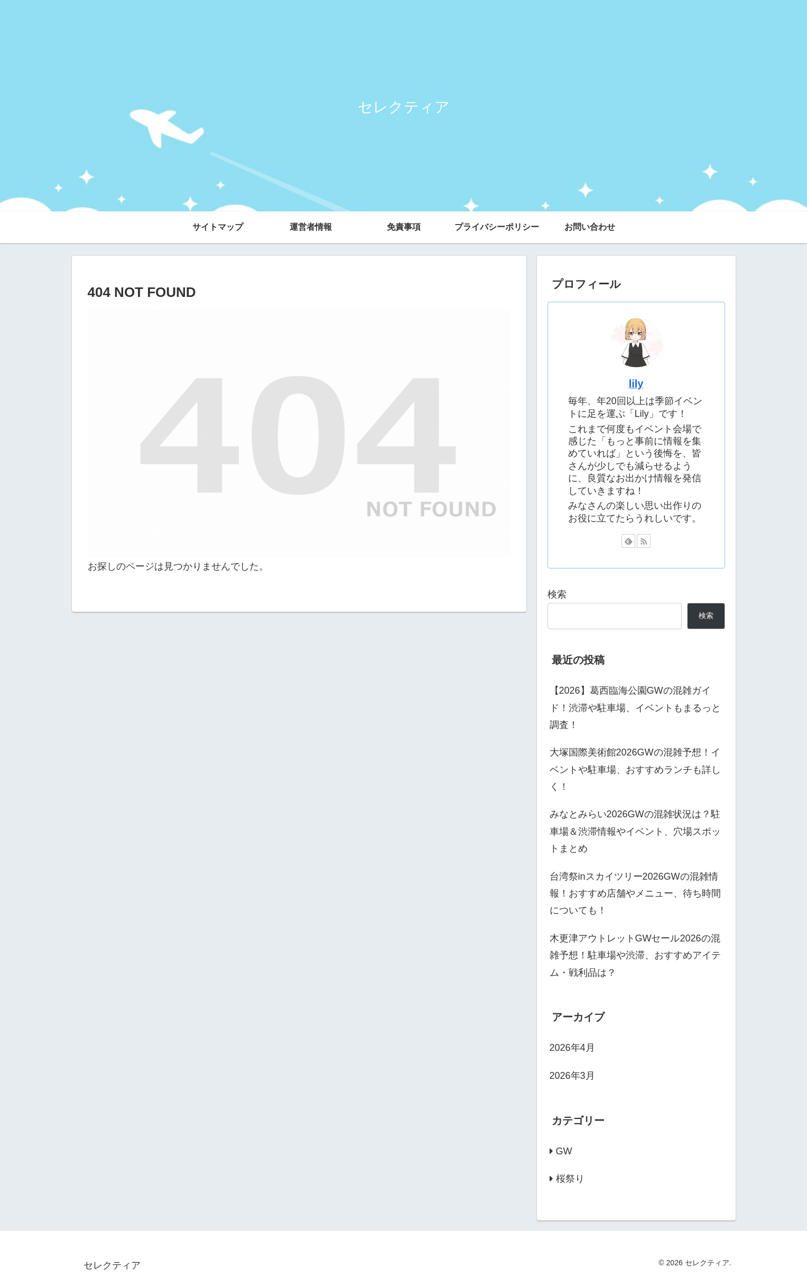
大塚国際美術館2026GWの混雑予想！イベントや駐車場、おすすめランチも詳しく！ (635, 769)
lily (636, 383)
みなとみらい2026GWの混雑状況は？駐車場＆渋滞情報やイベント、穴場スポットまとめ (635, 831)
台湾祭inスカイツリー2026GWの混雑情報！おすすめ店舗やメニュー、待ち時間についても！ (635, 893)
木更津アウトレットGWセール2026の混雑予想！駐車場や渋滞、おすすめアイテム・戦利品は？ (635, 955)
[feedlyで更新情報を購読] (628, 541)
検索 (557, 594)
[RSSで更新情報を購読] (644, 541)
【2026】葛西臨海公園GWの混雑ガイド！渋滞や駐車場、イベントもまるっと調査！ (635, 707)
